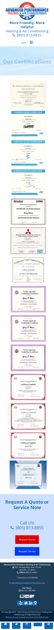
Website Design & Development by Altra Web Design (27, 617)
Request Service (27, 551)
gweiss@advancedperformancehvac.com (27, 583)
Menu (23, 43)
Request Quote (27, 539)
